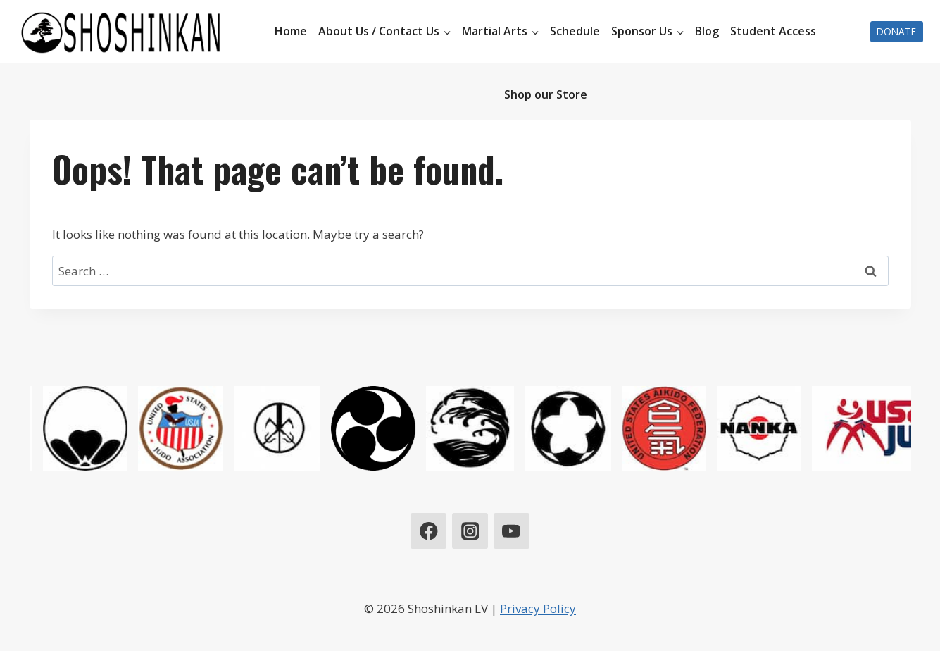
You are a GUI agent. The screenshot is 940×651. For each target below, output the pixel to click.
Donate (896, 31)
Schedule (575, 31)
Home (291, 31)
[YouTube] (511, 531)
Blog (707, 31)
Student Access (773, 31)
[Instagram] (470, 531)
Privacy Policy (538, 608)
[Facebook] (428, 531)
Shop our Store (545, 94)
